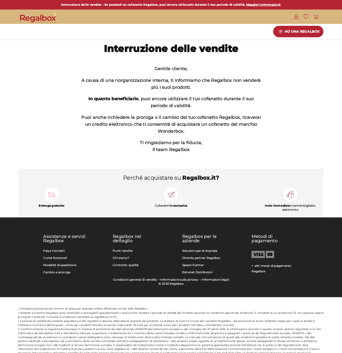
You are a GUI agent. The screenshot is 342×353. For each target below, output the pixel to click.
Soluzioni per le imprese (199, 251)
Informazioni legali (215, 279)
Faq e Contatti (54, 251)
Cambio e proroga (56, 272)
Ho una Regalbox (302, 31)
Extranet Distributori (197, 272)
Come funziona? (55, 258)
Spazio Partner (193, 265)
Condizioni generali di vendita (135, 279)
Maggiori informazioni (263, 4)
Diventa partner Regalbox (201, 258)
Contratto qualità (125, 265)
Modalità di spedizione (59, 265)
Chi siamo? (121, 258)
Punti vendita (123, 251)
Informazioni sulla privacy (179, 279)
